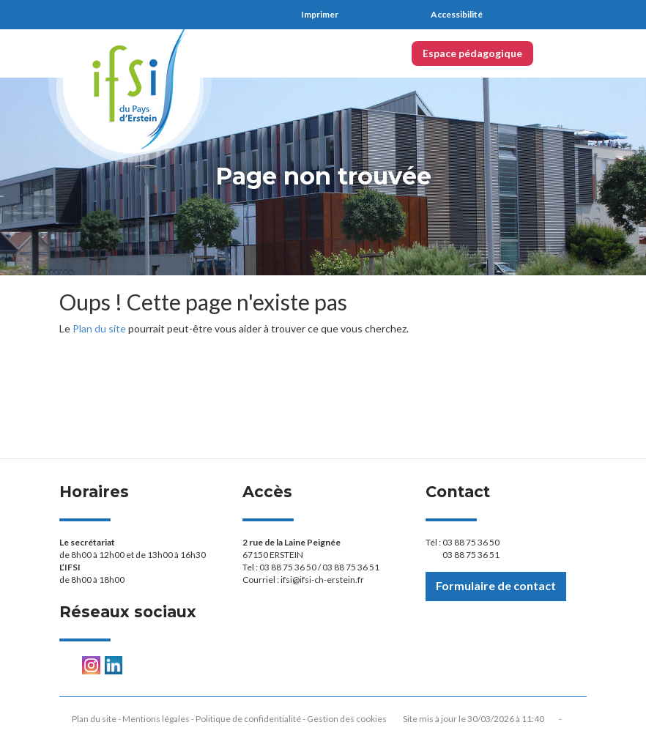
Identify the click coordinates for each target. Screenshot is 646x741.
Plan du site (99, 328)
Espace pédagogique (472, 53)
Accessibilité (457, 14)
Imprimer (319, 14)
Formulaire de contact (496, 585)
